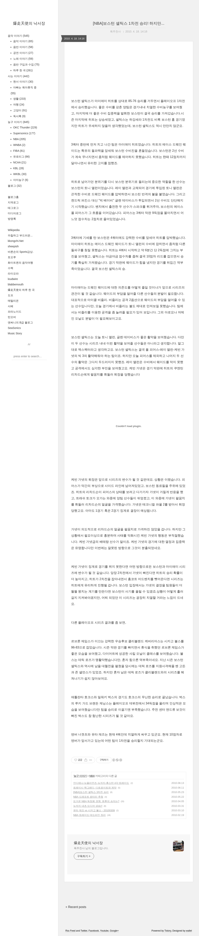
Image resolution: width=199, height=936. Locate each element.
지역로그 (13, 202)
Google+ (114, 930)
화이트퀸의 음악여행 (20, 262)
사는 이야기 (18, 76)
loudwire (13, 279)
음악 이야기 (18, 35)
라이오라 (13, 273)
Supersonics (23, 133)
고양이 (19, 110)
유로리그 (21, 156)
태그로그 (13, 207)
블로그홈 (13, 197)
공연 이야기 (22, 52)
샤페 (10, 306)
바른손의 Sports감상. (20, 251)
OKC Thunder (24, 127)
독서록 (18, 116)
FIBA (18, 150)
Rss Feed (70, 930)
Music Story (15, 333)
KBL (18, 168)
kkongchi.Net (16, 240)
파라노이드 (14, 311)
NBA (19, 139)
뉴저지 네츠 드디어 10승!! (87, 805)
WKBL (19, 174)
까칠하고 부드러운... (20, 235)
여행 (18, 104)
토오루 (12, 257)
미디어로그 (14, 213)
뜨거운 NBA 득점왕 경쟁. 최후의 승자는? (96, 801)
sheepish (13, 246)
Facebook (94, 930)
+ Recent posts (75, 907)
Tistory (167, 930)
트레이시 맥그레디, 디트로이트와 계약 (94, 787)
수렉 (10, 268)
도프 (10, 295)
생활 (19, 98)
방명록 (12, 218)
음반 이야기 (22, 47)
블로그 (15, 185)
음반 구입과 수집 (25, 64)
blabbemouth (16, 284)
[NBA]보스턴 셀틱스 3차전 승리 (91, 792)
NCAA (19, 162)
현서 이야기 (22, 81)
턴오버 (12, 317)
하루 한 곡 (22, 70)
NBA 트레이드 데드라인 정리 (89, 815)
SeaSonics (14, 327)
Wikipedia (14, 230)
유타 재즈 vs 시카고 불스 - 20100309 (94, 810)
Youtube (104, 930)
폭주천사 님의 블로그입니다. (91, 848)
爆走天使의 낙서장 (29, 23)
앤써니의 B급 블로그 (20, 322)
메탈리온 (13, 300)
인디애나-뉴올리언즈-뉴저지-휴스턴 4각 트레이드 (101, 783)
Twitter (83, 930)
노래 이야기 (22, 58)
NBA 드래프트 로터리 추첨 (88, 796)
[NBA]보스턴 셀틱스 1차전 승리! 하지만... (128, 23)
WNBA (18, 144)
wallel (189, 930)
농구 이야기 (18, 122)
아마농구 (20, 179)
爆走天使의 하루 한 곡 (21, 289)
